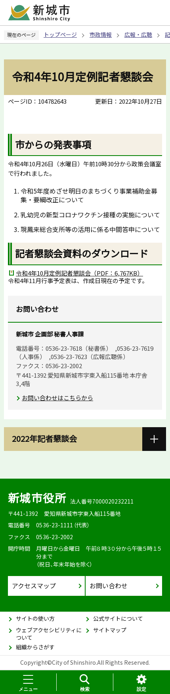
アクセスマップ (34, 585)
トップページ (60, 34)
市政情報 (101, 34)
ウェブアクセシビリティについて (49, 634)
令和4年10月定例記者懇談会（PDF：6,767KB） (79, 273)
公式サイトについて (118, 618)
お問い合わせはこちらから (57, 398)
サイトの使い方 (35, 618)
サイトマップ (109, 630)
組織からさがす (35, 647)
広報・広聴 (138, 34)
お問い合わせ (109, 585)
